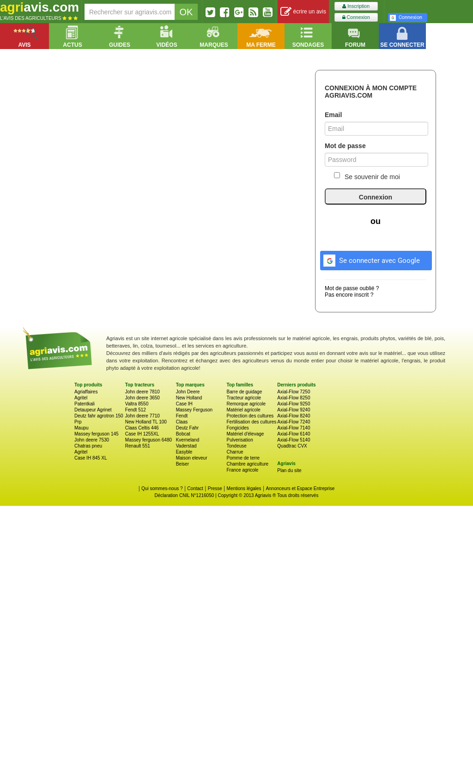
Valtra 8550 (136, 403)
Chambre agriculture (247, 463)
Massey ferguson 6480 (148, 439)
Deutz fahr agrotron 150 (98, 415)
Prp (78, 421)
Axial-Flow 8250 (293, 397)
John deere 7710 (142, 415)
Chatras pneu (88, 445)
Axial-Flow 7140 (293, 427)
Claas (182, 421)
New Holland (189, 397)
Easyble (184, 451)
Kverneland (188, 439)
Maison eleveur (191, 457)
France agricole (242, 470)
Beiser (182, 463)
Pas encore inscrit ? (349, 295)
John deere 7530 (91, 439)
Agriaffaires (85, 391)
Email (333, 114)
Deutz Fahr (187, 427)
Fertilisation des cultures (251, 421)
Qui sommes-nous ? (161, 488)
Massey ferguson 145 (96, 433)
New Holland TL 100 (146, 421)
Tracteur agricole (243, 397)
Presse (215, 488)
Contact (195, 488)
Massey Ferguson (194, 409)
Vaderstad (186, 445)
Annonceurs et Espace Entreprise (300, 488)
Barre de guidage (244, 391)
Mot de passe (345, 145)
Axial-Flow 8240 (293, 415)
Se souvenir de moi (367, 176)
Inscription (356, 6)
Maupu (81, 427)
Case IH (184, 403)
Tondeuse (236, 445)
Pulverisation (239, 439)
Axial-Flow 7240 (293, 421)
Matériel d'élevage (245, 433)
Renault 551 (137, 445)
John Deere (188, 391)
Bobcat (183, 433)
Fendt (182, 415)
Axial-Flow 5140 (293, 439)
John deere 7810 (142, 391)
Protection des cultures (249, 415)
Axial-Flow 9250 (293, 403)
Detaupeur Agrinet (93, 409)
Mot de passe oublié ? (352, 288)
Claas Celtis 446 (142, 427)
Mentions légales (244, 488)
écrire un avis (303, 11)
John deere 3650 (142, 397)
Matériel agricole (243, 409)
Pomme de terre (243, 457)
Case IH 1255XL (142, 433)
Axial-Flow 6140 (293, 433)
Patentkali (84, 403)
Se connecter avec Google (370, 259)
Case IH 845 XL (90, 457)
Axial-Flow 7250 (293, 391)
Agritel (80, 397)
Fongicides (237, 427)
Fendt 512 (135, 409)
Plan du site (289, 470)
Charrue (234, 451)
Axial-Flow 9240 (293, 409)
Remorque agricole (246, 403)
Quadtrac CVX (292, 445)
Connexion (356, 17)
